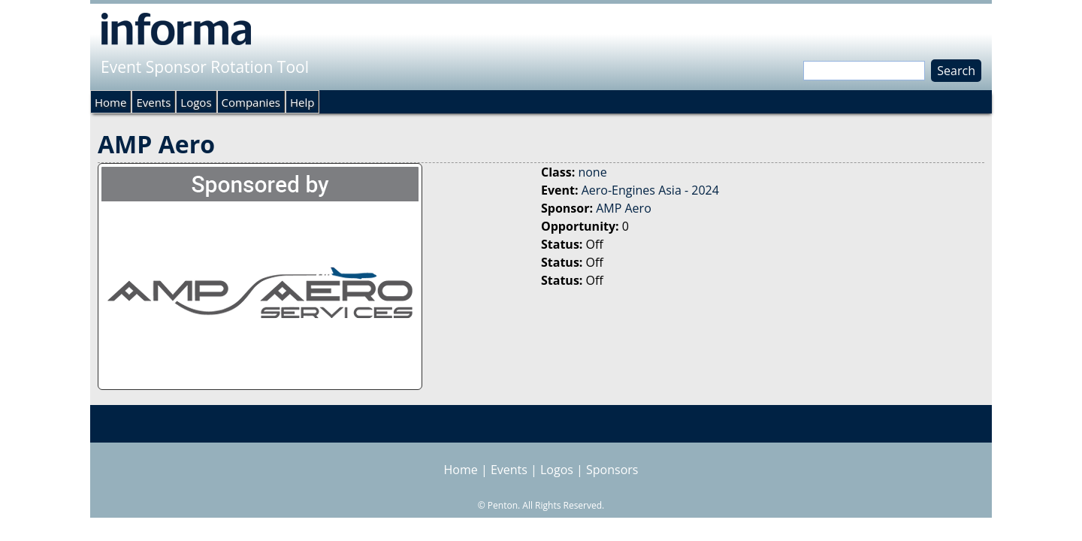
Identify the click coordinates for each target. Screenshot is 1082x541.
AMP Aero (623, 208)
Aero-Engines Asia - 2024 (650, 190)
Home (110, 102)
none (592, 172)
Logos (195, 102)
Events (153, 102)
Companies (251, 102)
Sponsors (612, 469)
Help (302, 102)
